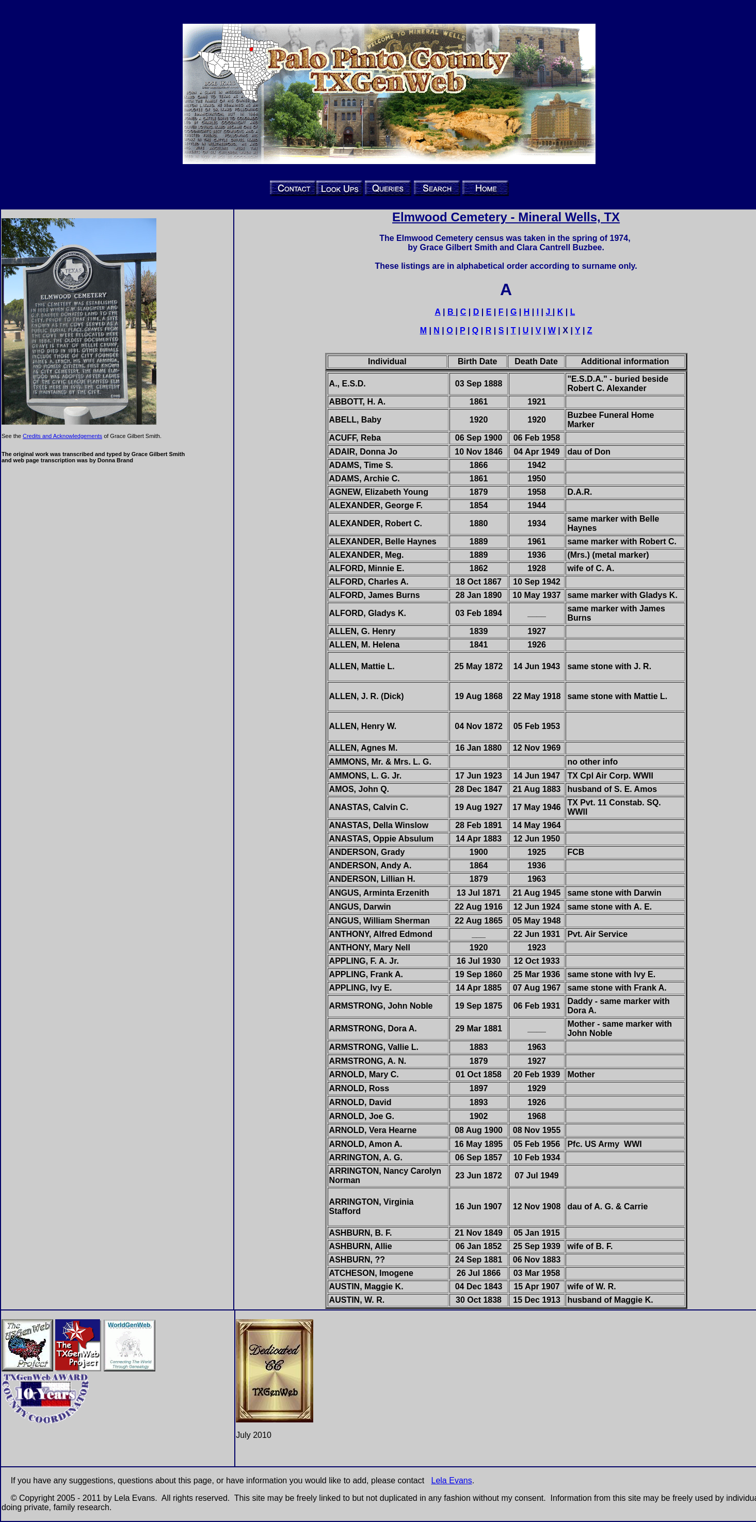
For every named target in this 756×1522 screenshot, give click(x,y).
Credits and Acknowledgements (62, 436)
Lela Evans (451, 1480)
